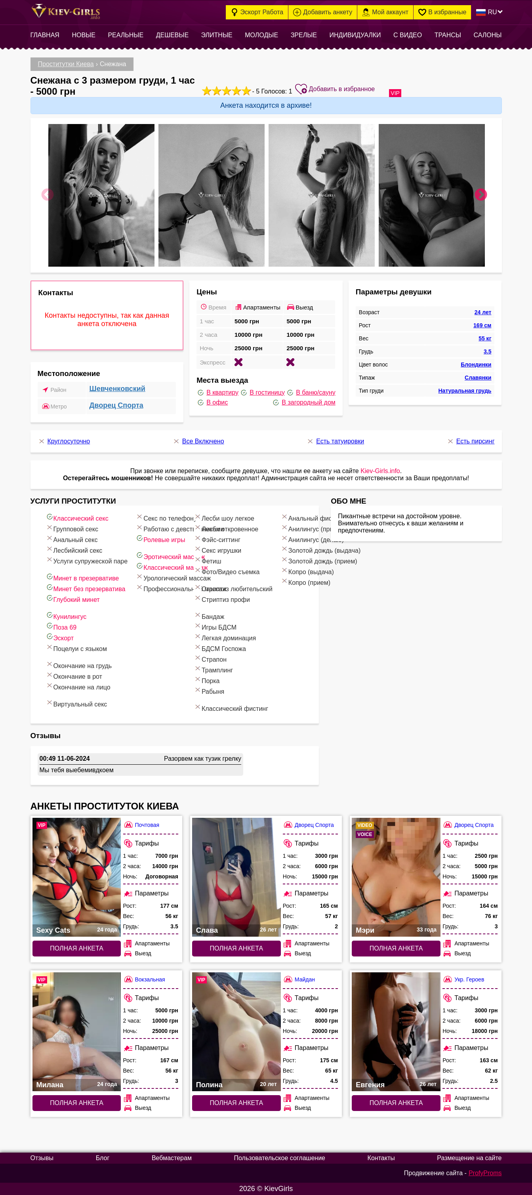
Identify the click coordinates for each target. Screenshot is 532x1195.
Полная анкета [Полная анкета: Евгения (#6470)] (396, 1103)
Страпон (210, 658)
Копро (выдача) (307, 570)
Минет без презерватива (86, 587)
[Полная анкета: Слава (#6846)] (236, 877)
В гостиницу (262, 393)
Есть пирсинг (470, 441)
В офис (212, 403)
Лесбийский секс (74, 549)
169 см (482, 325)
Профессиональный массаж (181, 587)
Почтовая (141, 825)
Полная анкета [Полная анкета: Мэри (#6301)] (396, 948)
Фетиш (207, 560)
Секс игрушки (217, 549)
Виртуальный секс (76, 703)
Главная (45, 35)
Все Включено (198, 441)
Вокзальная (144, 979)
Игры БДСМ (215, 626)
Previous (47, 195)
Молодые (261, 35)
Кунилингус (66, 615)
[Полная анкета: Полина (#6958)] (236, 1031)
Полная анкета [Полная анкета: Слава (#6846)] (236, 948)
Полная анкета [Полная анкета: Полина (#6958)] (236, 1103)
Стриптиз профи (222, 598)
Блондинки (476, 364)
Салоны (488, 35)
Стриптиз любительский (233, 587)
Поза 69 (61, 626)
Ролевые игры (160, 538)
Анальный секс (72, 538)
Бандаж (209, 615)
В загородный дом (303, 403)
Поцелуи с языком (76, 647)
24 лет (483, 312)
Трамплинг (213, 669)
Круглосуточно (64, 441)
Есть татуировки (335, 441)
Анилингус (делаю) (312, 538)
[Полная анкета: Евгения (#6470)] (396, 1031)
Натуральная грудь (464, 391)
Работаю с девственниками (179, 528)
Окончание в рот (74, 675)
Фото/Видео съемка (227, 570)
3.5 (487, 351)
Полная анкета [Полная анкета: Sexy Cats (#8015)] (76, 948)
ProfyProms (485, 1173)
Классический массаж (171, 566)
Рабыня (209, 690)
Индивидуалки (355, 35)
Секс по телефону (166, 517)
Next (481, 195)
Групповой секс (72, 528)
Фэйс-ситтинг (217, 538)
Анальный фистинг (312, 517)
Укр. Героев (463, 979)
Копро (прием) (305, 581)
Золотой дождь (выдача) (320, 549)
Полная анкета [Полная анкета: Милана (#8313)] (76, 1103)
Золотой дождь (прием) (318, 560)
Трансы (448, 35)
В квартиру (217, 393)
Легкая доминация (225, 636)
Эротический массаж (170, 555)
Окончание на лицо (78, 686)
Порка (207, 679)
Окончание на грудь (79, 664)
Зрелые (304, 35)
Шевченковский (117, 389)
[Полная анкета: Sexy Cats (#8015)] (76, 877)
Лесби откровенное (226, 528)
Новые (83, 35)
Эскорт (60, 636)
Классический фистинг (231, 707)
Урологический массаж (173, 577)
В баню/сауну (311, 393)
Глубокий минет (73, 598)
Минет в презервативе (82, 577)
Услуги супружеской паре (87, 560)
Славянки (478, 377)
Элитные (217, 35)
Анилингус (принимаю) (317, 528)
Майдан (299, 979)
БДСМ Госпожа (220, 647)
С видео (407, 35)
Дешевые (172, 35)
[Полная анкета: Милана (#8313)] (76, 1031)
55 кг (485, 338)
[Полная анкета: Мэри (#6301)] (396, 877)
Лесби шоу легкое (224, 517)
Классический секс (77, 517)
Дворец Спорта (116, 405)
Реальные (125, 35)
